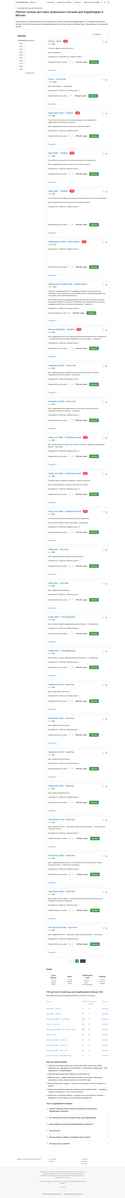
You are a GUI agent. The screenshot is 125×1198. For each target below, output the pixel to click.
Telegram (62, 1183)
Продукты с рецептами (91, 2)
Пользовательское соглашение (73, 1194)
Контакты (84, 1164)
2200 (20, 49)
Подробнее (52, 70)
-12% (65, 41)
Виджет (51, 1161)
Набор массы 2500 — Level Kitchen (64, 242)
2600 (20, 60)
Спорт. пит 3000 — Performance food (64, 511)
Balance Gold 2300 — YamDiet (61, 329)
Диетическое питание (64, 2)
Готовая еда (50, 2)
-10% (84, 242)
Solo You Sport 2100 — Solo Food (62, 927)
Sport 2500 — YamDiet (58, 191)
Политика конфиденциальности (51, 1194)
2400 (20, 55)
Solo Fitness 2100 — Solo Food (61, 819)
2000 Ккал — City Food (58, 549)
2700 (20, 63)
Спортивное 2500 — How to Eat (62, 401)
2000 (20, 43)
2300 (20, 52)
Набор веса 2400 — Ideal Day (61, 718)
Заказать (94, 62)
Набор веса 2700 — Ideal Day (61, 752)
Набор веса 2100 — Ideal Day (61, 684)
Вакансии (84, 1161)
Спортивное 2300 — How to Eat (62, 365)
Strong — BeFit (54, 41)
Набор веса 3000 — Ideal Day (61, 786)
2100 (20, 46)
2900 (20, 69)
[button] (101, 2)
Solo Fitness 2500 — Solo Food (61, 855)
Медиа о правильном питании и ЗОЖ (29, 1159)
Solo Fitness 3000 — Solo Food (61, 891)
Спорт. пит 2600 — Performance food (64, 473)
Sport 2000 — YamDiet (58, 153)
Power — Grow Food (57, 79)
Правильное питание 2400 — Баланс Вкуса (67, 284)
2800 (20, 66)
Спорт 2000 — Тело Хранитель (61, 617)
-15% (77, 113)
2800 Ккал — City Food (58, 583)
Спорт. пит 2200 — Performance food (64, 437)
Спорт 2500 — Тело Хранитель (61, 651)
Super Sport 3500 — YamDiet (60, 113)
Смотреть (105, 1009)
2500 (20, 58)
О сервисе (84, 1159)
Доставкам (52, 1159)
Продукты (77, 2)
